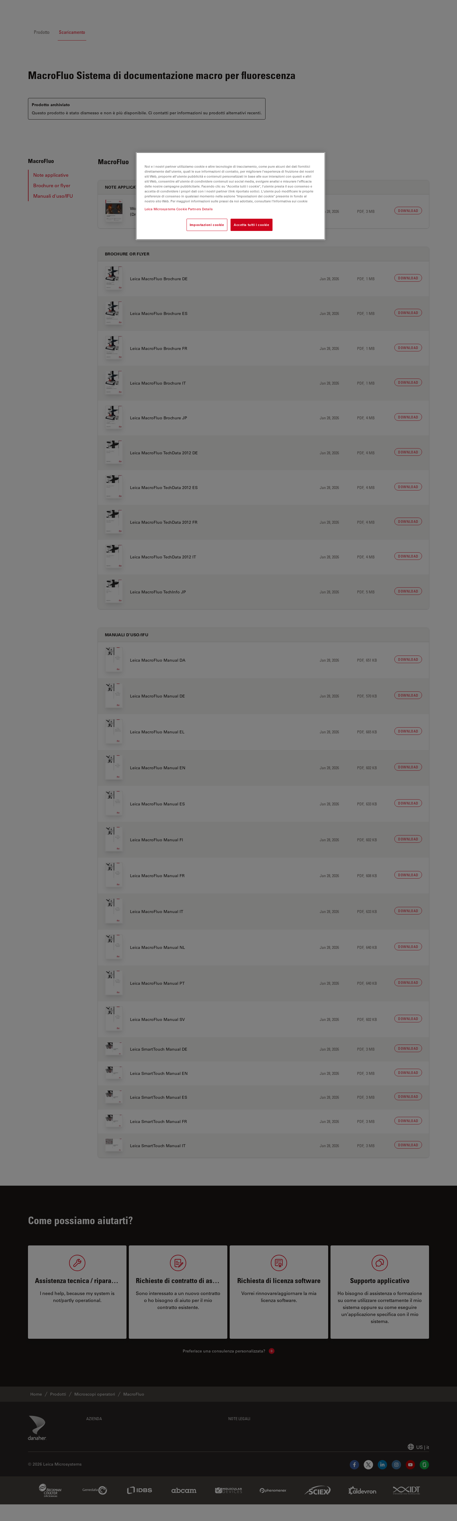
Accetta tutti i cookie (251, 224)
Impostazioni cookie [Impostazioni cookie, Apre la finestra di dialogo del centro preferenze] (207, 224)
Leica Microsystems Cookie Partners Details (179, 209)
